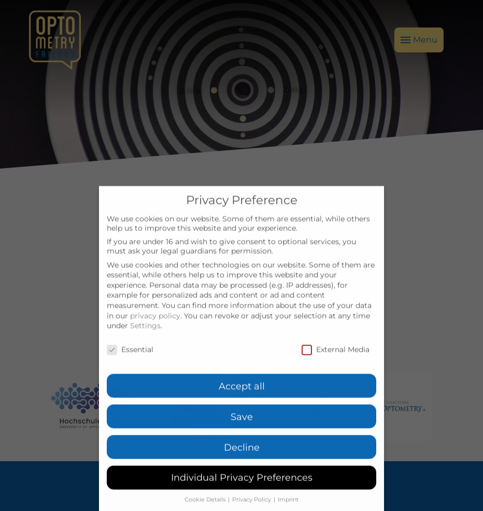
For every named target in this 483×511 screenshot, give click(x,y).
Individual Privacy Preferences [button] (241, 492)
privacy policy (155, 330)
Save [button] (242, 431)
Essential (130, 364)
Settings (145, 341)
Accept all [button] (242, 400)
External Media (336, 364)
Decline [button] (242, 462)
